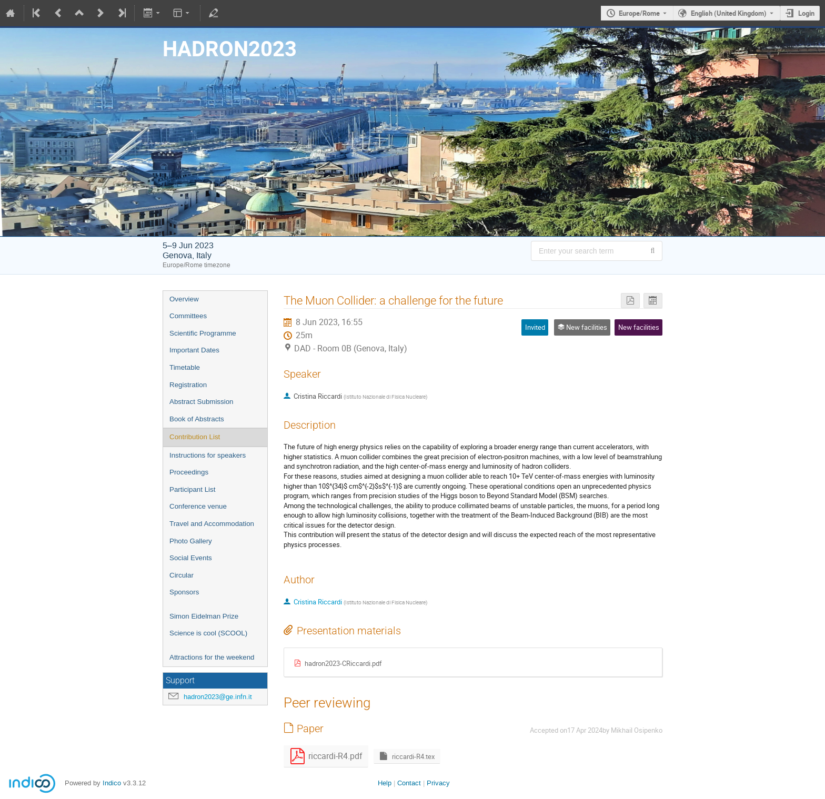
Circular (181, 575)
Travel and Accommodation (211, 524)
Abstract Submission (201, 402)
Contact (409, 782)
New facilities (638, 327)
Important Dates (194, 350)
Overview (184, 299)
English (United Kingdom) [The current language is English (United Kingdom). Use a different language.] (729, 13)
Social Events (190, 558)
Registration (188, 385)
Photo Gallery (190, 541)
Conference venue (198, 506)
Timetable (184, 367)
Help (384, 782)
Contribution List (194, 437)
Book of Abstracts (196, 419)
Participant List (192, 489)
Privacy (438, 782)
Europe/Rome (639, 13)
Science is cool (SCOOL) (208, 633)
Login (806, 13)
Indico (112, 782)
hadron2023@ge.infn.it (218, 696)
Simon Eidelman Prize (203, 616)
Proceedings (188, 472)
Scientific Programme (202, 333)
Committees (188, 316)
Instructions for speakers (207, 455)
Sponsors (184, 592)
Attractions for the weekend (212, 657)
